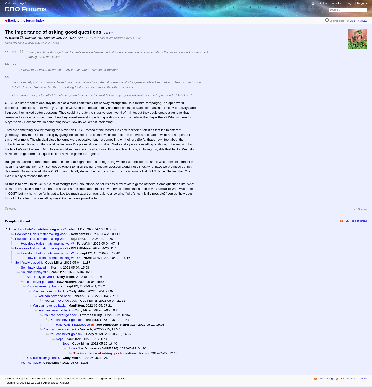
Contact (362, 378)
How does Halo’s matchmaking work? (37, 229)
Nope (59, 339)
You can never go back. (37, 282)
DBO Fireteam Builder (330, 3)
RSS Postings (326, 378)
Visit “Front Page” (15, 3)
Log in (350, 3)
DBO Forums (26, 9)
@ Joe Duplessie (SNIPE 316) (123, 37)
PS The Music (31, 362)
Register (362, 3)
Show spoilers (337, 20)
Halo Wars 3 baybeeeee (73, 324)
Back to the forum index (26, 20)
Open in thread (358, 20)
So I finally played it (29, 262)
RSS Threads (347, 378)
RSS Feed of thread (355, 220)
